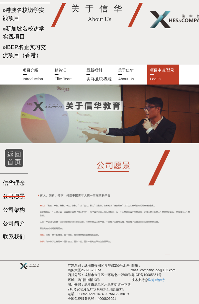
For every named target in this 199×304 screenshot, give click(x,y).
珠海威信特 (156, 280)
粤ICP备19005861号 (146, 275)
